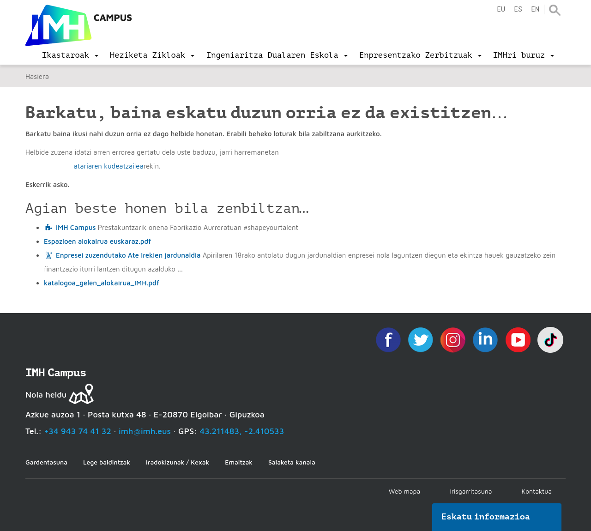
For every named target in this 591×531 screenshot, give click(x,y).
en (535, 9)
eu (501, 9)
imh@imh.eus (145, 431)
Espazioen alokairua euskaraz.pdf (97, 241)
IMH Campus (76, 227)
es (518, 9)
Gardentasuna (46, 462)
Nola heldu (45, 394)
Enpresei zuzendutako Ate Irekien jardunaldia (128, 255)
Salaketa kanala (291, 462)
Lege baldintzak (106, 462)
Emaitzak (239, 462)
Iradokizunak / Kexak (177, 462)
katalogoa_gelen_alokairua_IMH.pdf (101, 283)
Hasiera (37, 76)
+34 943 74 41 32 (77, 431)
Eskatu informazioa (485, 516)
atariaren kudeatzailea (108, 166)
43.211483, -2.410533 (242, 431)
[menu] (70, 55)
